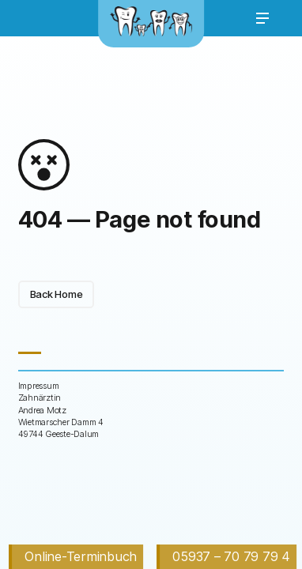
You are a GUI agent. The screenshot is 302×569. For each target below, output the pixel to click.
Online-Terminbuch (81, 556)
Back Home (56, 294)
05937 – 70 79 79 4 (230, 556)
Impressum (38, 385)
